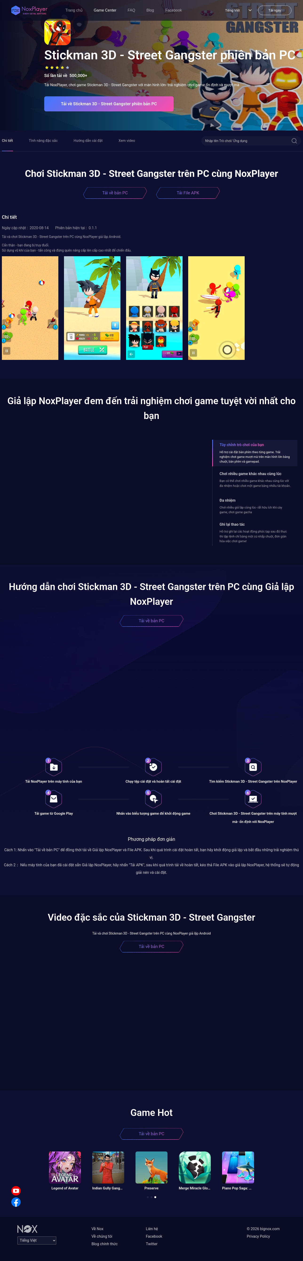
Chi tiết (7, 140)
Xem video (127, 140)
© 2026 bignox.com (263, 1229)
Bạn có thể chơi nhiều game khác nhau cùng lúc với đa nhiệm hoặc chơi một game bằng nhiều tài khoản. (255, 483)
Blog (150, 10)
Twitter (151, 1244)
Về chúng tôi (102, 1236)
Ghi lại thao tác (232, 524)
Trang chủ (74, 10)
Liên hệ (152, 1229)
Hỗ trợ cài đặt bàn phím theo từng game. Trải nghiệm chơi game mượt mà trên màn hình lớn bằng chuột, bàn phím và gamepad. (254, 457)
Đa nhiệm (227, 500)
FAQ (131, 10)
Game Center (105, 10)
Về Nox (98, 1229)
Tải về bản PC (115, 192)
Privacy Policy (258, 1236)
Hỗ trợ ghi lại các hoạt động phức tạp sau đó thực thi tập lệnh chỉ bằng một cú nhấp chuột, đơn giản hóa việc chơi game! (253, 536)
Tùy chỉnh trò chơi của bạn (241, 445)
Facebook (173, 10)
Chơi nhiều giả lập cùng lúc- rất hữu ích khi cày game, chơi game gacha (250, 510)
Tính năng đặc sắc (43, 140)
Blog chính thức (105, 1244)
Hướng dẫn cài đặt (88, 140)
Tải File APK (188, 192)
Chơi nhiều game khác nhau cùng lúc (250, 474)
